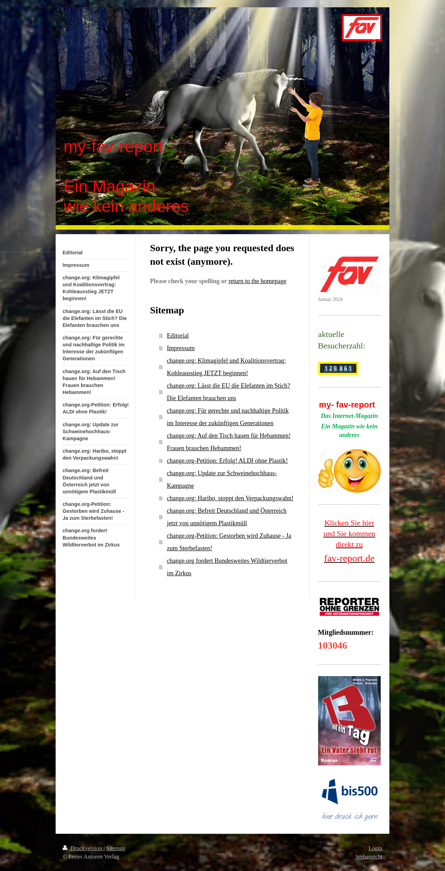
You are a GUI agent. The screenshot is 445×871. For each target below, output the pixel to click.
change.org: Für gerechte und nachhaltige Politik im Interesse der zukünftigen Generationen (228, 417)
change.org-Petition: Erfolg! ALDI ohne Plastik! (227, 460)
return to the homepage (257, 281)
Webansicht (368, 856)
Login (375, 848)
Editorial (178, 335)
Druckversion (83, 848)
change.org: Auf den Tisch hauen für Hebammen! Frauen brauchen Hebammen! (229, 442)
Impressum (181, 348)
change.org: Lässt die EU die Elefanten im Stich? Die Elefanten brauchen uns (228, 392)
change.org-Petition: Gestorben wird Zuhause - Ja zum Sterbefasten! (229, 542)
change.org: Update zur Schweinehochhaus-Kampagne (222, 479)
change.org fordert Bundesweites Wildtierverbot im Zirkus (227, 567)
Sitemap (115, 848)
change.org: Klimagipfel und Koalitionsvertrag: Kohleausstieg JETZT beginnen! (226, 367)
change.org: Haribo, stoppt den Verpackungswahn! (230, 498)
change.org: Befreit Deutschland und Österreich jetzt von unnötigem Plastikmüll (226, 517)
